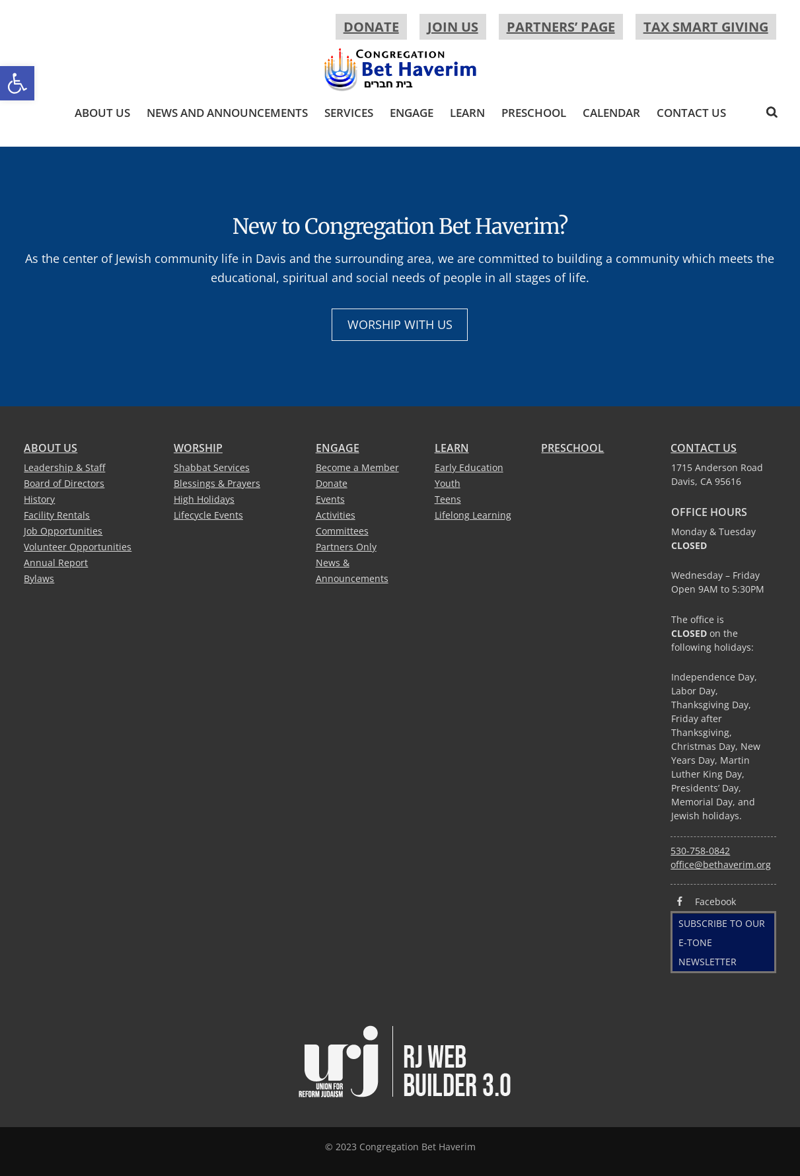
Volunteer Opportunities (77, 546)
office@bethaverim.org (721, 864)
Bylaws (39, 578)
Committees (342, 531)
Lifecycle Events (208, 515)
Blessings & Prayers (217, 483)
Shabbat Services (212, 467)
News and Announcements (227, 112)
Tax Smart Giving (705, 27)
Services (348, 112)
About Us (102, 112)
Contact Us (691, 112)
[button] (17, 83)
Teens (448, 499)
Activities (335, 515)
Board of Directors (64, 483)
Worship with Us (400, 324)
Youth (447, 483)
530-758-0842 (700, 850)
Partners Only (346, 546)
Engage (411, 112)
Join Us (452, 27)
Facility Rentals (57, 515)
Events (330, 499)
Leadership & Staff (64, 467)
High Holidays (204, 499)
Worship (198, 448)
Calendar (611, 112)
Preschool (533, 112)
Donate (371, 27)
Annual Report (56, 562)
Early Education (469, 467)
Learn (467, 112)
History (39, 499)
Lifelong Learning (473, 515)
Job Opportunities (63, 531)
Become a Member (357, 467)
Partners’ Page (561, 27)
